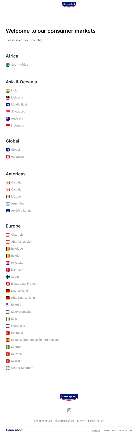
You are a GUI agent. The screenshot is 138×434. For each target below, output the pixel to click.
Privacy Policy (96, 421)
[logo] (69, 5)
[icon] (69, 410)
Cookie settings (43, 421)
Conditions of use (64, 421)
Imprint (81, 421)
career (96, 430)
